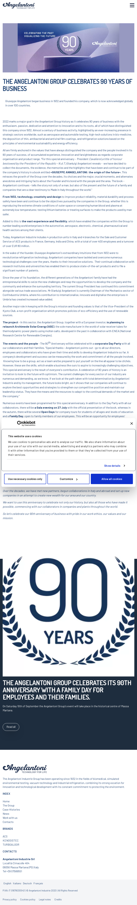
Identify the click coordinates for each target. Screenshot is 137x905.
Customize (68, 478)
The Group (8, 805)
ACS (5, 836)
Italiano (17, 883)
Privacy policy (10, 899)
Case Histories (11, 809)
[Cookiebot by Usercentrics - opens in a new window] (19, 423)
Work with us (10, 817)
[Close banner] (131, 423)
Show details (112, 465)
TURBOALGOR (11, 844)
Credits (58, 899)
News (6, 813)
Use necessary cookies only (25, 478)
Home (6, 801)
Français (38, 883)
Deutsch (27, 883)
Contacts (8, 821)
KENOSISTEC (11, 840)
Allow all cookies (112, 478)
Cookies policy (27, 899)
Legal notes (45, 899)
